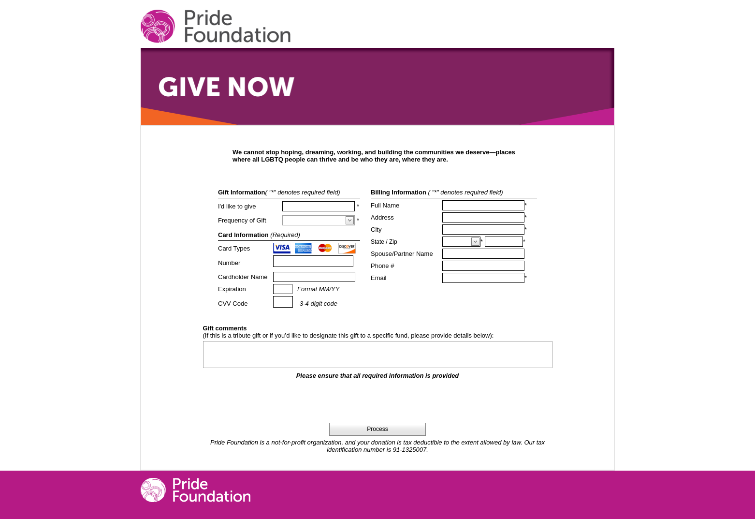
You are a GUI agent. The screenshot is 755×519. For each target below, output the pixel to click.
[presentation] (377, 401)
